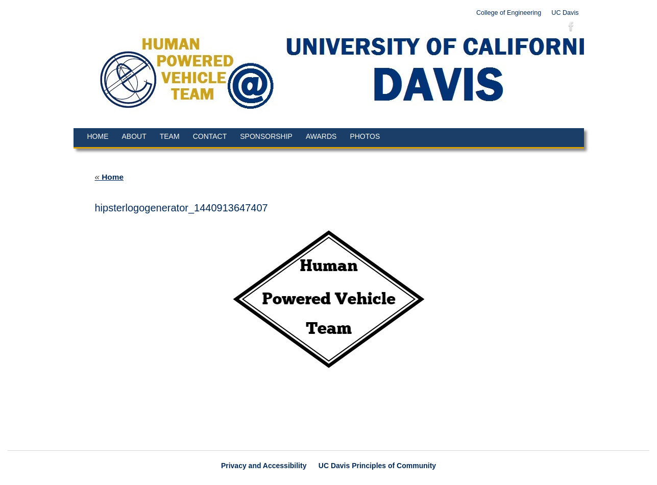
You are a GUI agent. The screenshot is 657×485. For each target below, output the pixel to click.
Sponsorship (266, 136)
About (134, 136)
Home (98, 136)
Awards (321, 136)
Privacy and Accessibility (264, 466)
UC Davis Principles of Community (377, 466)
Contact (210, 136)
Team (170, 136)
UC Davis (564, 12)
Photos (365, 136)
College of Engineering (508, 12)
